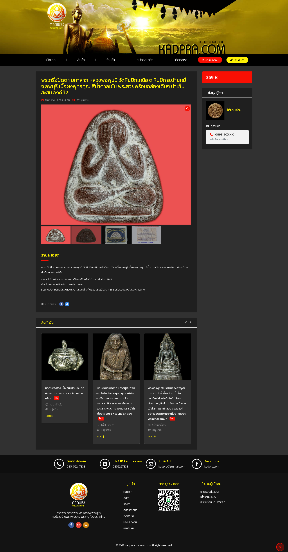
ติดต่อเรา (181, 59)
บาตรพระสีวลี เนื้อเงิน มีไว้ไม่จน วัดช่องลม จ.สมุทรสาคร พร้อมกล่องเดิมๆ (64, 393)
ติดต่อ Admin (76, 461)
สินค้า (81, 59)
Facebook (211, 461)
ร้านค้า (111, 59)
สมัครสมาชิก (145, 59)
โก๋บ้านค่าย (234, 109)
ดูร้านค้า (215, 126)
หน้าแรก (50, 59)
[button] (210, 60)
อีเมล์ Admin (167, 461)
